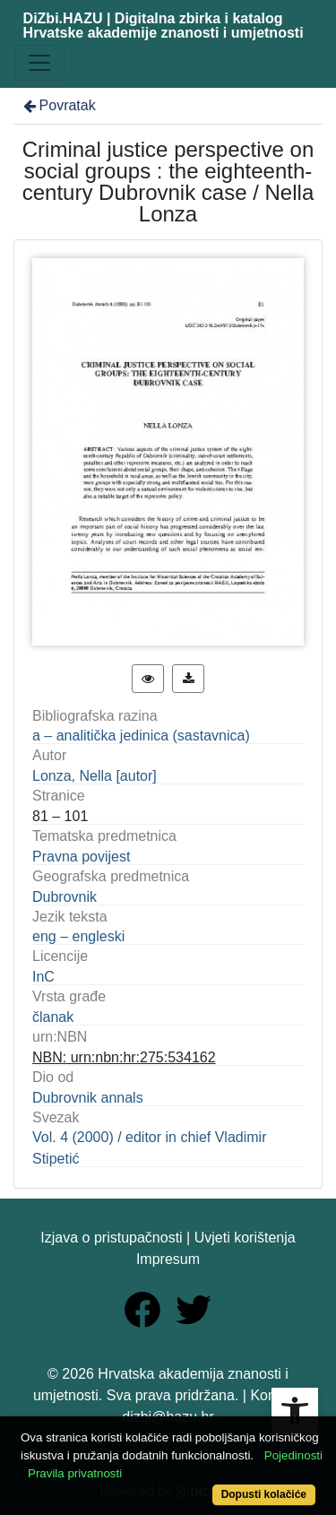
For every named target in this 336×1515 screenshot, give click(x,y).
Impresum (168, 1259)
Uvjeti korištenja (245, 1237)
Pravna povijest (81, 856)
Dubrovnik (64, 897)
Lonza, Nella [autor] (94, 775)
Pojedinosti (293, 1455)
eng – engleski (78, 936)
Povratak (58, 105)
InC (43, 976)
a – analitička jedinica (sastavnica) (141, 735)
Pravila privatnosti (75, 1473)
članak (52, 1017)
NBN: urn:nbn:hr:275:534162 (124, 1057)
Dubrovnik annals (87, 1097)
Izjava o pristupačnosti (111, 1237)
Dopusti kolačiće (263, 1494)
